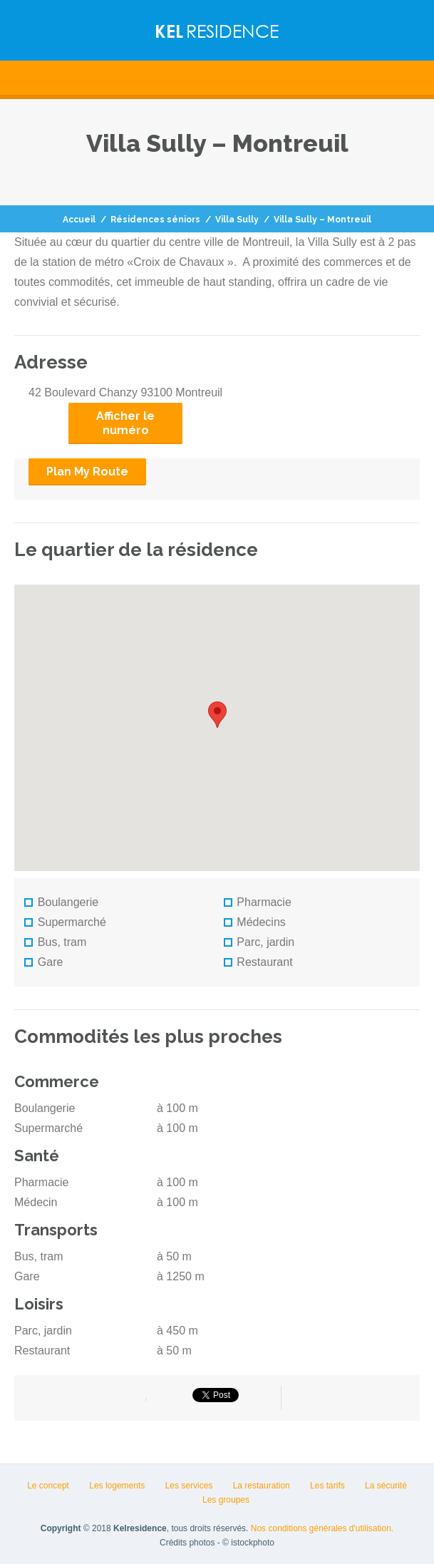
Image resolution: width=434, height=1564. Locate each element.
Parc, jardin (259, 942)
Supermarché (65, 922)
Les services (189, 1486)
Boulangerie (61, 902)
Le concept (48, 1486)
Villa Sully (237, 220)
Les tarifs (327, 1486)
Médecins (255, 922)
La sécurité (386, 1486)
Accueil (79, 220)
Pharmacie (257, 902)
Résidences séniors (155, 220)
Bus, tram (55, 942)
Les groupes (225, 1500)
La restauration (261, 1486)
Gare (43, 962)
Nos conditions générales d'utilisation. (322, 1528)
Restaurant (258, 962)
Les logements (117, 1486)
